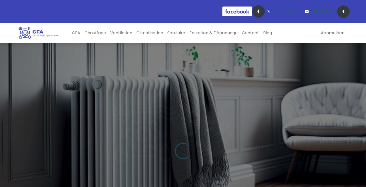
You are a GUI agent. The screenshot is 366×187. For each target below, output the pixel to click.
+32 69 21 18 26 (287, 11)
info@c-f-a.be (324, 11)
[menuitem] (76, 33)
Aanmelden (332, 33)
